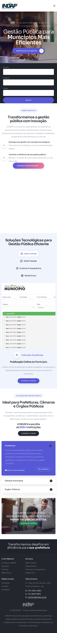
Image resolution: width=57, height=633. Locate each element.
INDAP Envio (6, 572)
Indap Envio (30, 572)
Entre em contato (29, 523)
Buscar (28, 100)
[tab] (28, 254)
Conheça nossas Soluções (28, 166)
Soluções (5, 566)
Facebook (6, 583)
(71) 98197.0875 (34, 593)
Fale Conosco (43, 469)
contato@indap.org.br (37, 597)
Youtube (5, 586)
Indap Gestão (31, 566)
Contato (5, 569)
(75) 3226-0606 (34, 590)
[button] (24, 58)
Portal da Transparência (35, 569)
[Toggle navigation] (54, 5)
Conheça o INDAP (28, 433)
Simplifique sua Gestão (30, 51)
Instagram (6, 589)
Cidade (6, 77)
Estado (6, 67)
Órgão (5, 88)
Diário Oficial (30, 562)
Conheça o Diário (28, 381)
